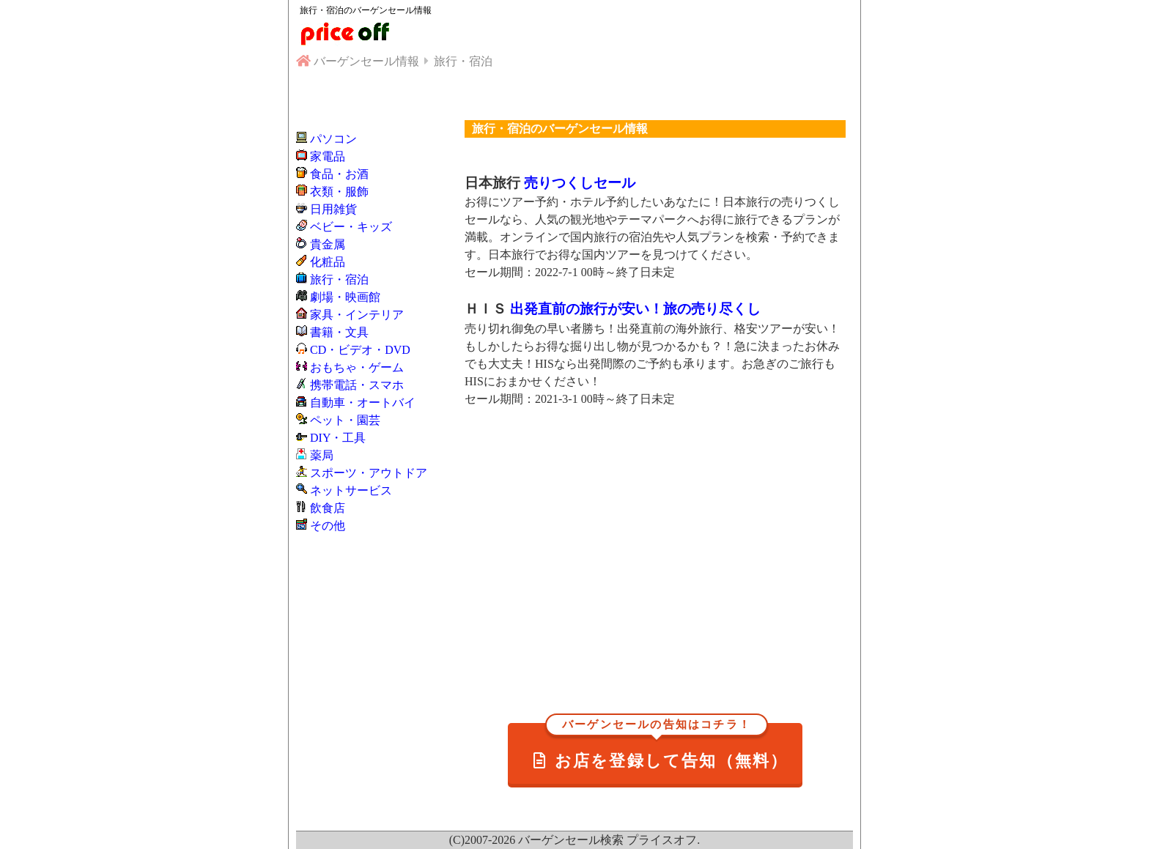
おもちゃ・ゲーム (357, 367)
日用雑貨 (333, 209)
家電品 (327, 156)
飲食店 (327, 508)
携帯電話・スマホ (357, 385)
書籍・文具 (339, 332)
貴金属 (327, 244)
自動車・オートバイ (362, 402)
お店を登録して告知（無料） (660, 747)
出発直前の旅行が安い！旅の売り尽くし (635, 308)
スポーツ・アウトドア (368, 473)
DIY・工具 (338, 437)
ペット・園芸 (345, 420)
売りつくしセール (579, 182)
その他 (327, 525)
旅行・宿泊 (339, 279)
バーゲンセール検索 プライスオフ (607, 840)
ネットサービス (351, 490)
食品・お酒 (339, 174)
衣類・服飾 (339, 191)
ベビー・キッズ (351, 226)
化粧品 (327, 262)
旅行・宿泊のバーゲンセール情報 (366, 10)
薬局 (321, 455)
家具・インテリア (357, 314)
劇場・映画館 (345, 297)
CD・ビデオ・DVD (360, 350)
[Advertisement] (655, 545)
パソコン (333, 139)
